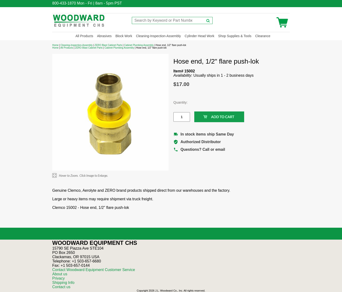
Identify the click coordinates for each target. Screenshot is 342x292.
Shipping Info (63, 283)
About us (59, 274)
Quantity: (178, 102)
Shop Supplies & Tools (235, 36)
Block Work (123, 36)
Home (55, 45)
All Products (84, 36)
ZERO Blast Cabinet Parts (108, 45)
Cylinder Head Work (199, 36)
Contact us (61, 287)
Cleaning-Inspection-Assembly (158, 36)
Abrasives (104, 36)
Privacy (58, 278)
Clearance (262, 36)
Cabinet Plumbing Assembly (139, 45)
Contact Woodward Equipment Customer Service (93, 270)
